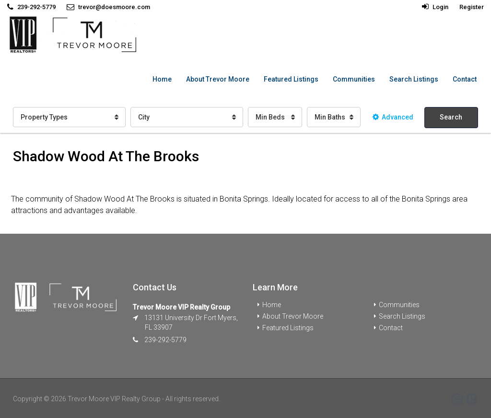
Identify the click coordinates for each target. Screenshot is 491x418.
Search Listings (413, 79)
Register (471, 7)
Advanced (393, 117)
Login (435, 7)
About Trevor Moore (217, 79)
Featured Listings (291, 79)
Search (451, 117)
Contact (465, 79)
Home (162, 79)
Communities (354, 79)
